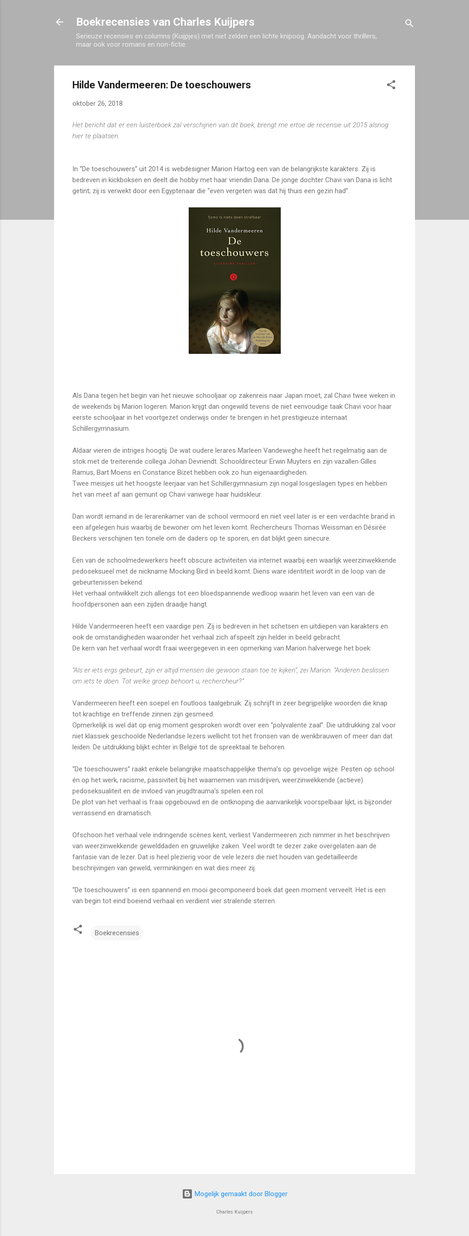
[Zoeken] (409, 25)
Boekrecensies (117, 933)
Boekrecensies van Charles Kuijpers (165, 22)
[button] (391, 86)
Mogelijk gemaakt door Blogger (235, 1194)
